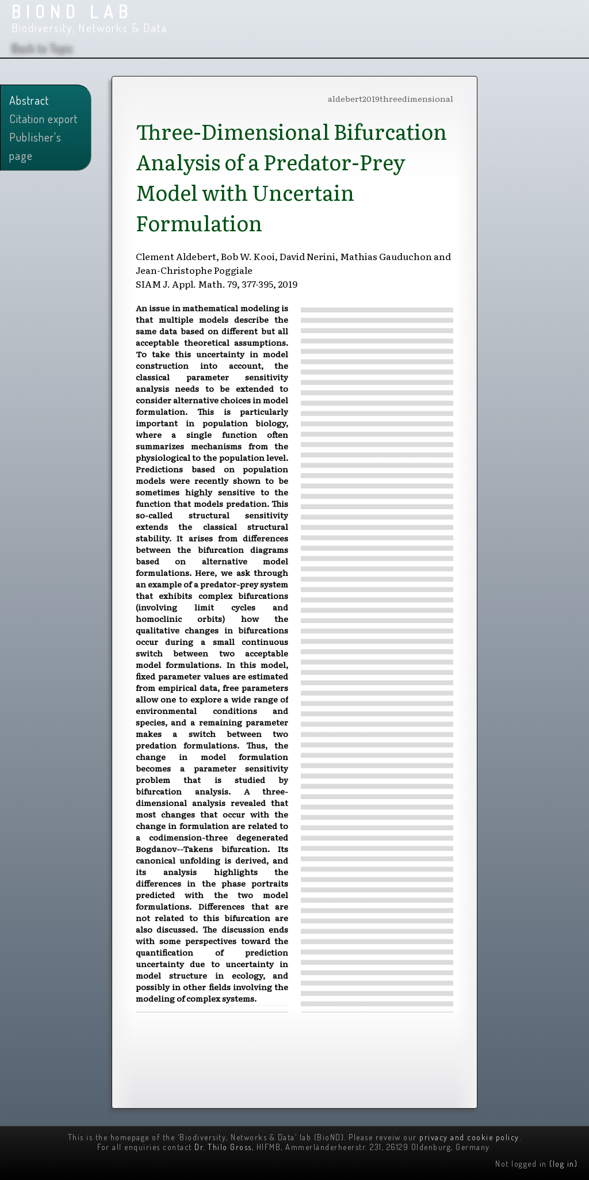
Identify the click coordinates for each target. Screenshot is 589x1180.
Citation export (43, 118)
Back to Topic (43, 48)
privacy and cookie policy (469, 1137)
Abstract (29, 100)
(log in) (563, 1163)
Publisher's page (35, 146)
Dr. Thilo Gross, (224, 1147)
